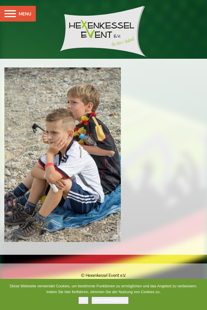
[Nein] (200, 294)
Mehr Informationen (110, 300)
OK (83, 300)
